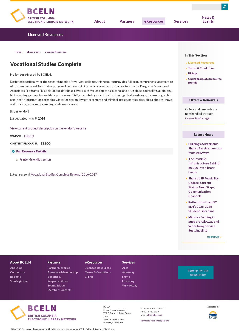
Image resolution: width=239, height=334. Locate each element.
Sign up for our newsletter (198, 272)
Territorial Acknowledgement (155, 320)
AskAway (128, 272)
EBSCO (29, 136)
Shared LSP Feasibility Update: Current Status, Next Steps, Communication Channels (203, 187)
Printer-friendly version (33, 159)
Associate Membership (62, 272)
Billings (193, 73)
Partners (127, 21)
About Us (16, 267)
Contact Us (17, 272)
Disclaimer (109, 329)
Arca (125, 267)
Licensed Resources (55, 52)
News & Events (208, 19)
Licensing (128, 281)
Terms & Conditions (201, 68)
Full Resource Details (31, 151)
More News (213, 237)
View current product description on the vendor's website (48, 128)
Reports (15, 276)
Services (181, 21)
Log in (98, 329)
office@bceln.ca (154, 315)
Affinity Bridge (85, 329)
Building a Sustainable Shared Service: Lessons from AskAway (205, 148)
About (99, 21)
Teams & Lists (56, 285)
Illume (126, 276)
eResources (154, 21)
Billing (89, 276)
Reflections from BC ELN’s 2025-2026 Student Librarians (202, 206)
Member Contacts (59, 289)
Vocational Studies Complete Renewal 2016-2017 (64, 174)
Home (18, 52)
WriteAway (129, 285)
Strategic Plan (19, 281)
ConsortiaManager (197, 118)
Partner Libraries (58, 267)
